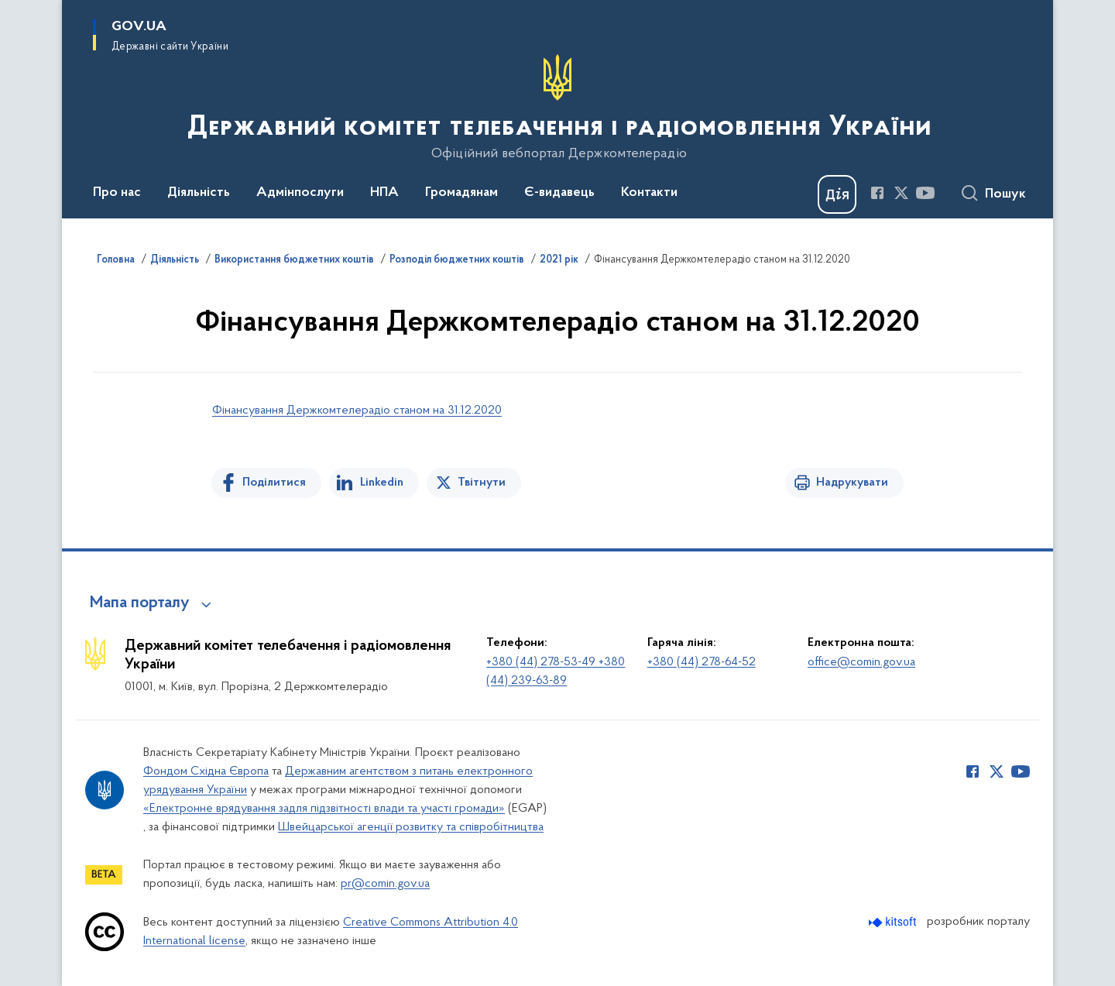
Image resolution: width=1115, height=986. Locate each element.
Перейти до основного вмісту (10, 10)
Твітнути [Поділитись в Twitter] (482, 482)
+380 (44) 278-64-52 (701, 662)
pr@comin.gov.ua (385, 884)
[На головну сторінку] (558, 107)
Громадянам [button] (461, 193)
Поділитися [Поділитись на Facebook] (274, 482)
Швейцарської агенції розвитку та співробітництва (411, 827)
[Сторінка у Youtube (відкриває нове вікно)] (925, 193)
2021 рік (559, 260)
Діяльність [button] (198, 193)
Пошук (1005, 194)
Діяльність (174, 260)
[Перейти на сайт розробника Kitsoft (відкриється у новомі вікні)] (894, 922)
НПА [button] (384, 193)
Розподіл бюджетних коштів (456, 260)
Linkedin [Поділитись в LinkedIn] (381, 482)
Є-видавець (559, 193)
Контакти (649, 193)
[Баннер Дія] (837, 194)
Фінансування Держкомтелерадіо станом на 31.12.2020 (357, 410)
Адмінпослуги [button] (300, 193)
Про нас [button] (117, 193)
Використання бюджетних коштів (294, 260)
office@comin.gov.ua (861, 662)
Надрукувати (852, 482)
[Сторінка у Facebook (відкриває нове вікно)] (877, 193)
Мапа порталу (140, 603)
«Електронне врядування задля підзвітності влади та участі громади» (324, 808)
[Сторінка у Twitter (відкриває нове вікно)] (901, 193)
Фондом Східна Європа (206, 771)
